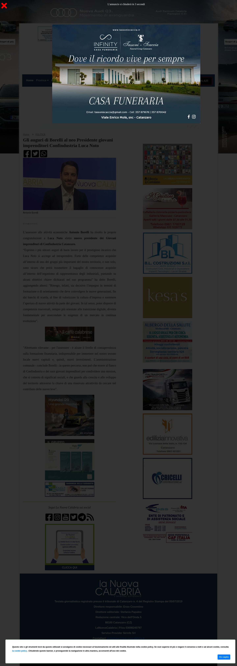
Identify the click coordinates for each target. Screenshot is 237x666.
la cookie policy (19, 651)
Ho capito (224, 657)
